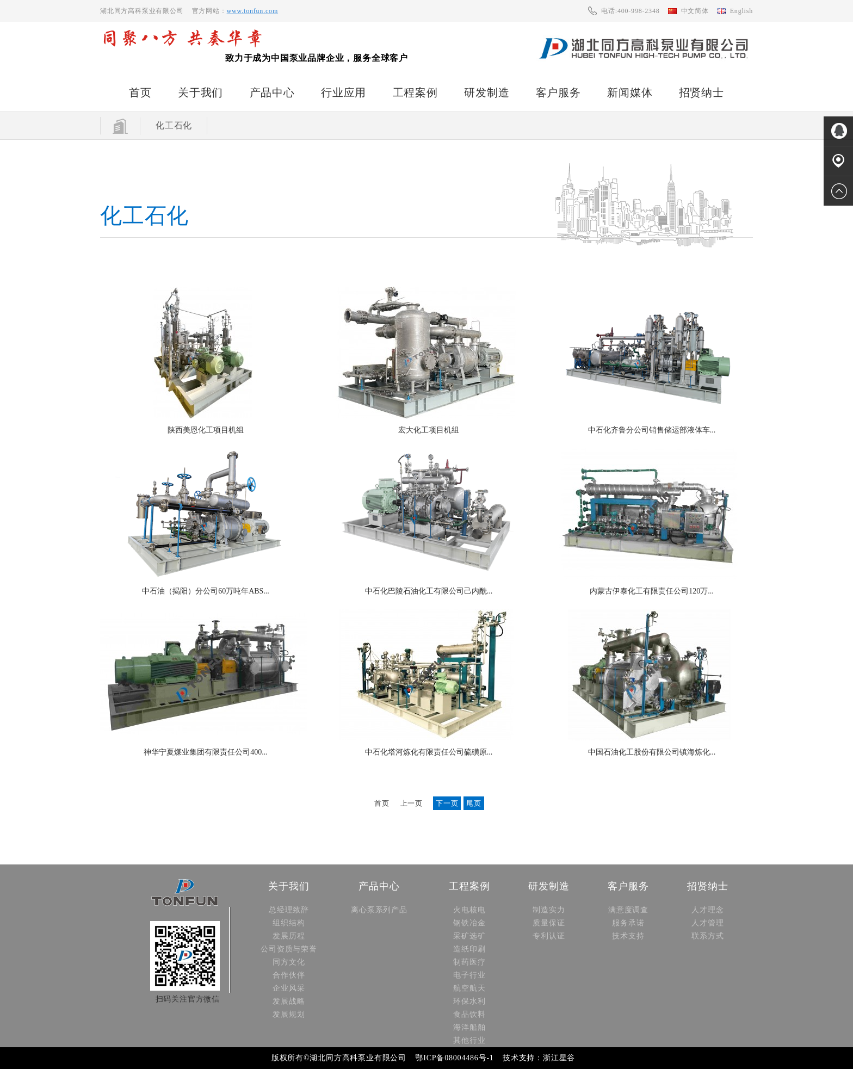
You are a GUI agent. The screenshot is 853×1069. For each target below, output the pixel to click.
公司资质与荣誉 (289, 949)
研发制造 (486, 92)
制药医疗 (469, 962)
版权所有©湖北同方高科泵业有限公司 (338, 1058)
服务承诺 (628, 923)
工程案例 (415, 92)
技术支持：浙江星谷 (539, 1058)
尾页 (473, 803)
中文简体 (695, 11)
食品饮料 (469, 1014)
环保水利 (469, 1001)
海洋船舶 (469, 1027)
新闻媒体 (629, 92)
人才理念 (707, 910)
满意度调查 (628, 910)
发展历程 (289, 936)
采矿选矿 (469, 936)
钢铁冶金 (469, 923)
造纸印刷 (469, 949)
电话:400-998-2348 (630, 11)
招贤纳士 (701, 92)
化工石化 (174, 125)
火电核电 (469, 910)
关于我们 (200, 92)
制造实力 (549, 910)
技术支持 (628, 936)
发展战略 (289, 1001)
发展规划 (289, 1014)
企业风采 (289, 988)
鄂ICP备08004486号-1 (454, 1058)
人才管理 (707, 923)
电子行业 (469, 975)
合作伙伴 (289, 975)
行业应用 (343, 92)
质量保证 (549, 923)
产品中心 (272, 92)
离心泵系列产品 (379, 910)
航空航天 (469, 988)
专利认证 (549, 936)
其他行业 (469, 1040)
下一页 (447, 803)
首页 (140, 92)
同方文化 (289, 962)
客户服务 (558, 92)
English (741, 11)
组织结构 (289, 923)
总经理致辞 (289, 910)
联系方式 (707, 936)
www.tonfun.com (252, 11)
